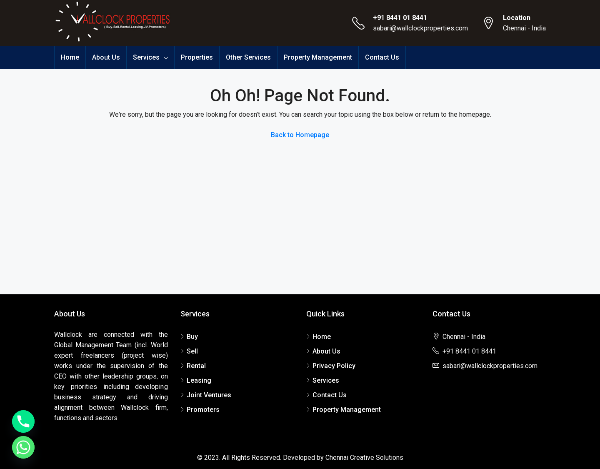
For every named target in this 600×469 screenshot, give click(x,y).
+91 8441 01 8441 (400, 18)
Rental (196, 366)
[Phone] (23, 421)
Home (70, 57)
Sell (192, 351)
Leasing (199, 380)
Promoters (203, 410)
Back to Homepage (300, 135)
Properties (197, 57)
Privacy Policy (333, 366)
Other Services (248, 57)
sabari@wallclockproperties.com (420, 28)
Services (146, 57)
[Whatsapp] (23, 447)
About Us (106, 57)
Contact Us (382, 57)
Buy (192, 337)
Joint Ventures (209, 395)
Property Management (318, 57)
